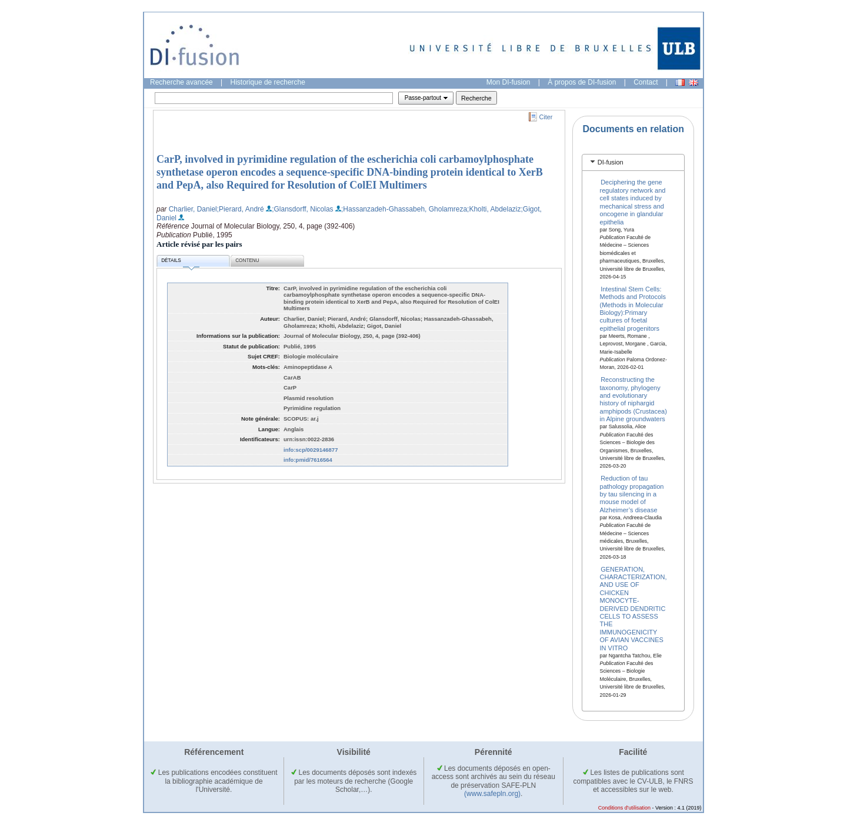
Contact (645, 82)
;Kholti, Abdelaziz (494, 209)
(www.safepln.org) (492, 794)
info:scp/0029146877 (311, 449)
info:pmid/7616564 (308, 459)
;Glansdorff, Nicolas (303, 209)
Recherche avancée (181, 82)
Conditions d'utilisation (624, 808)
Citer (546, 116)
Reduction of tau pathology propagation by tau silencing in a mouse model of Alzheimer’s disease (632, 494)
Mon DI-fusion (508, 82)
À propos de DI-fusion (582, 82)
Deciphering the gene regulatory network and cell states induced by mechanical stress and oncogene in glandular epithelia (633, 202)
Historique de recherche (268, 82)
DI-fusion (610, 162)
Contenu (247, 260)
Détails (180, 262)
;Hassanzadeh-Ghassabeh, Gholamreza (404, 209)
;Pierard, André (240, 209)
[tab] (633, 162)
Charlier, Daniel (193, 209)
